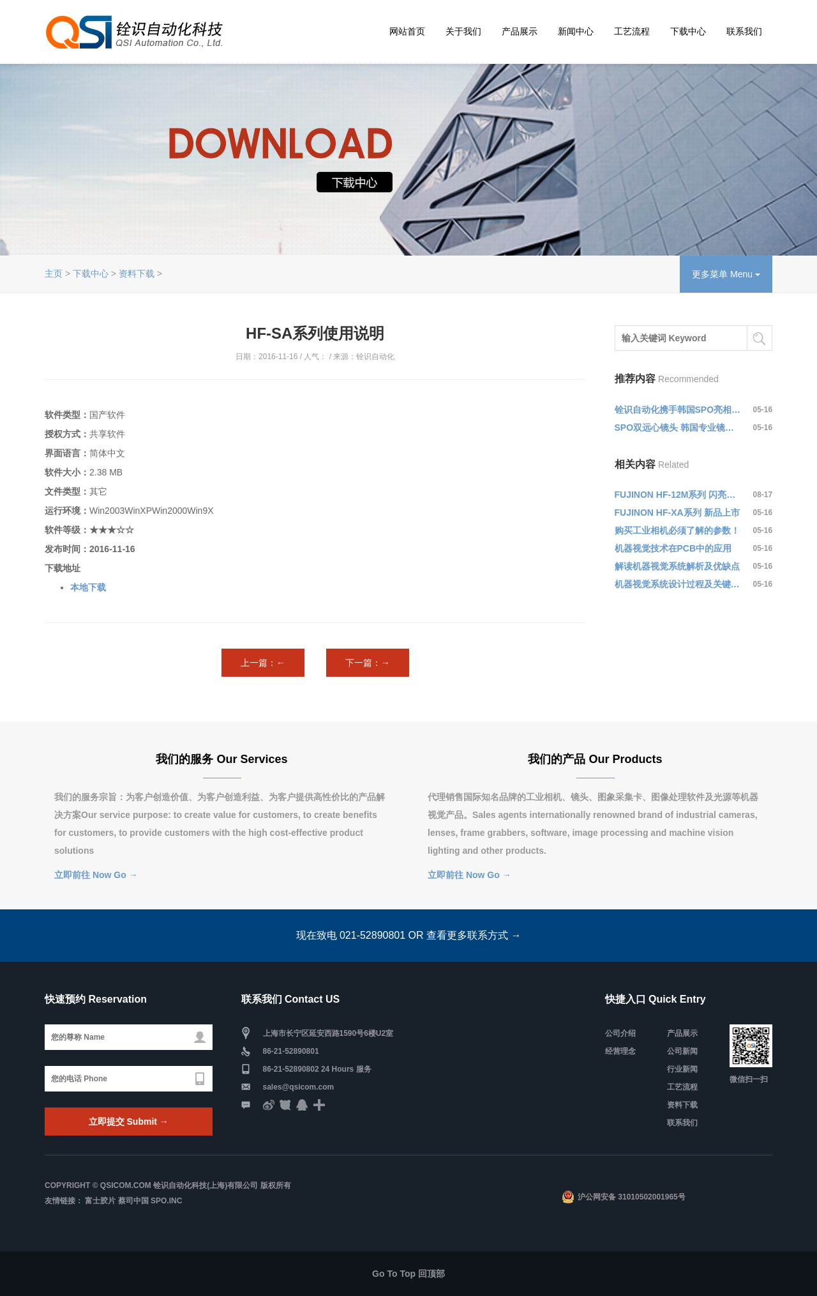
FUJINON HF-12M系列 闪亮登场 (678, 495)
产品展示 (519, 31)
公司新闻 (682, 1051)
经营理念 (620, 1051)
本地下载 (88, 587)
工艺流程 (632, 31)
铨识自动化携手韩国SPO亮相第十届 (678, 410)
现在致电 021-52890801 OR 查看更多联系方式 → (408, 935)
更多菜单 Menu (726, 274)
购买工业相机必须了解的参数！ (677, 530)
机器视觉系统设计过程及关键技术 (678, 584)
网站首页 (407, 31)
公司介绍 (620, 1033)
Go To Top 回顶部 (408, 1274)
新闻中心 (576, 31)
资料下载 (136, 273)
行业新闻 (682, 1069)
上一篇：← (263, 663)
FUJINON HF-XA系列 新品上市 (677, 512)
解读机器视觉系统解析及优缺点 (677, 566)
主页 (54, 273)
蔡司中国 (133, 1200)
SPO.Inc (166, 1200)
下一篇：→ (367, 663)
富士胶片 (100, 1200)
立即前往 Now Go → (96, 875)
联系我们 (744, 31)
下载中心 (688, 31)
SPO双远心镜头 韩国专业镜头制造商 (678, 427)
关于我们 (463, 31)
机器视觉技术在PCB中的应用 (673, 548)
